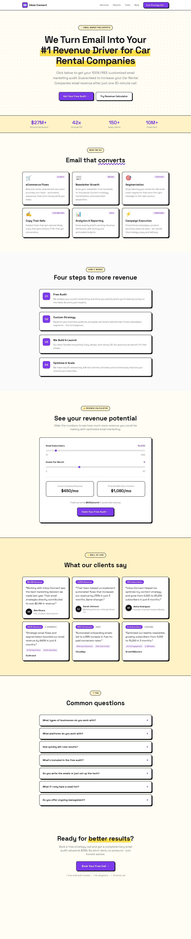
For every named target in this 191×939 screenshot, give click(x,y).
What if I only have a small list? (95, 787)
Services (104, 5)
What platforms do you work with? (95, 733)
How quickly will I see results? (95, 747)
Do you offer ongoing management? (95, 800)
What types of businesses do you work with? (95, 720)
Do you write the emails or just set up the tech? (95, 773)
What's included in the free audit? (95, 760)
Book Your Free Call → (95, 866)
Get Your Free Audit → (76, 96)
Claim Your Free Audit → (95, 511)
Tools (127, 5)
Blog (136, 5)
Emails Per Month (55, 462)
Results (117, 5)
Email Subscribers (55, 445)
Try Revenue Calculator (114, 96)
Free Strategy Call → (156, 5)
